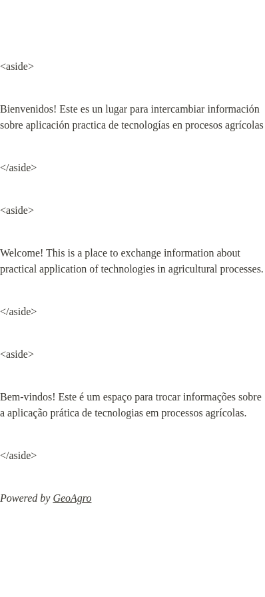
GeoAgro (72, 498)
